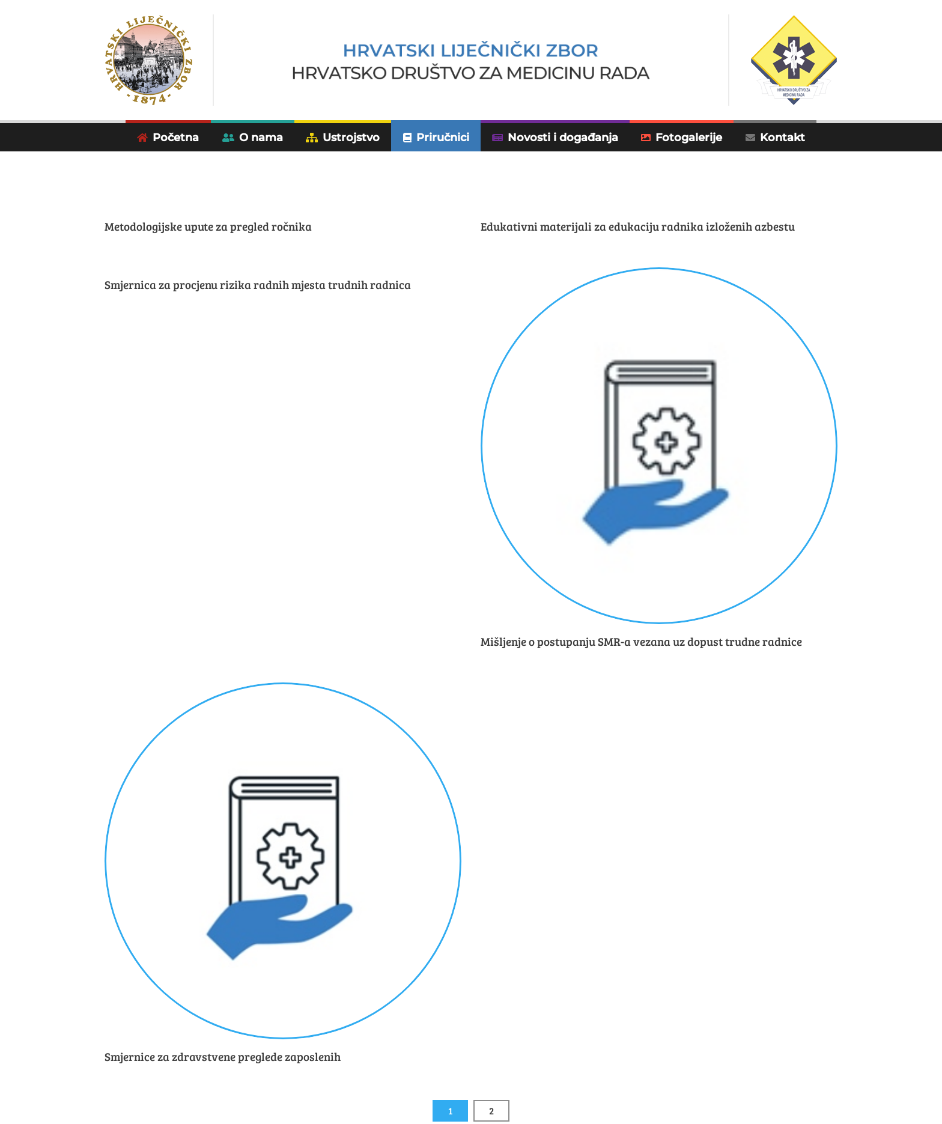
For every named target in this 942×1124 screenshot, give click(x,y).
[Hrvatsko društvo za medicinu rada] (471, 60)
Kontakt (782, 137)
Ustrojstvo (351, 137)
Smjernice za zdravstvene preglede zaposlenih (223, 1056)
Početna (176, 137)
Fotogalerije (688, 137)
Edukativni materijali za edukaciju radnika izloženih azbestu (638, 226)
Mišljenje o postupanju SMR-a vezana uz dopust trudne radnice (641, 641)
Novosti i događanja (563, 137)
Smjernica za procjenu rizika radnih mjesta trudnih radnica (258, 284)
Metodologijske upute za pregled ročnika (208, 226)
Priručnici (442, 137)
